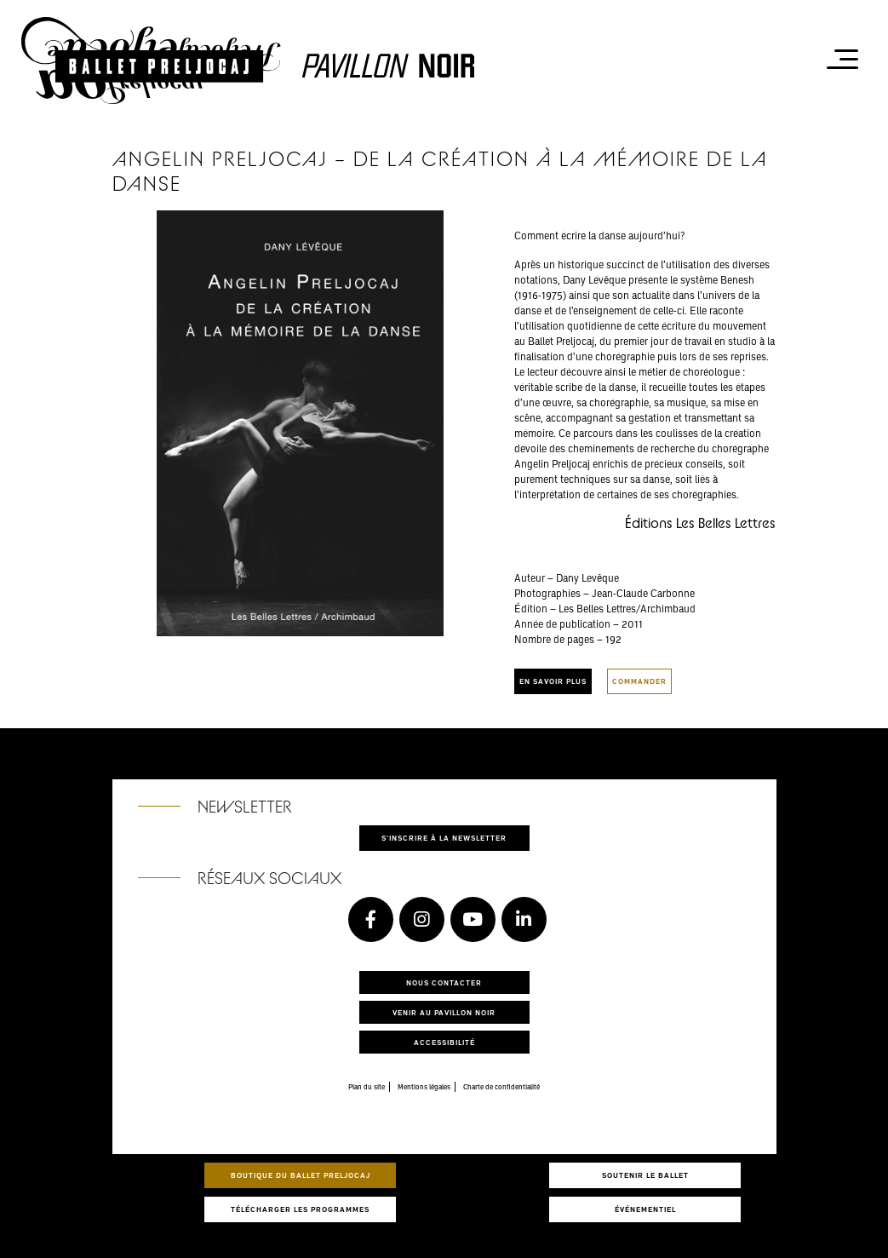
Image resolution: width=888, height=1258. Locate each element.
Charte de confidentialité (501, 1087)
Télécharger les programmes (300, 1209)
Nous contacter (444, 982)
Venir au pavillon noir (444, 1012)
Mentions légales (424, 1087)
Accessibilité (444, 1042)
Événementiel (645, 1209)
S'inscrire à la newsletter (444, 837)
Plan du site (366, 1087)
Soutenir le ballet (645, 1175)
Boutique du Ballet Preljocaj (300, 1175)
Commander (639, 681)
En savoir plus (553, 681)
